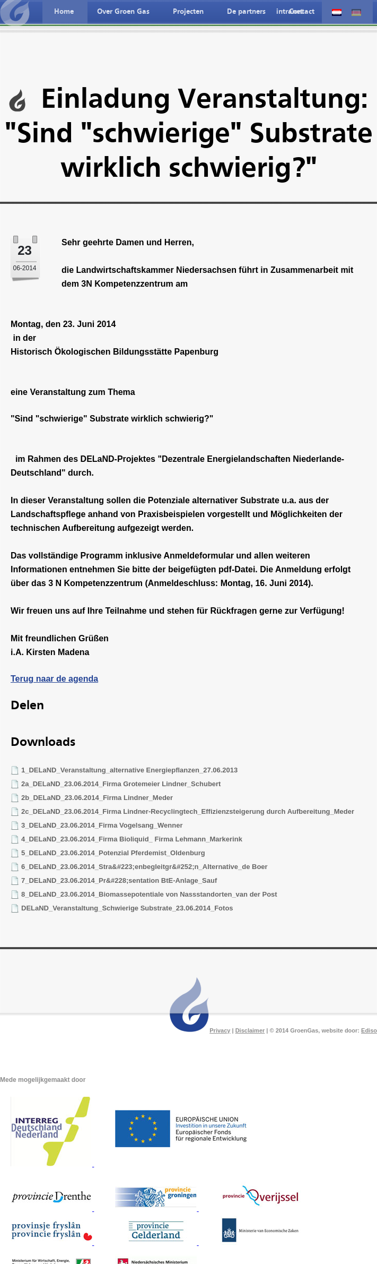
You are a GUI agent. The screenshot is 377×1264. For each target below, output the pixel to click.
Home (64, 11)
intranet (289, 11)
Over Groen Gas (123, 11)
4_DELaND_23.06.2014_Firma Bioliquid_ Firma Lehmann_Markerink (131, 839)
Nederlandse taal (336, 12)
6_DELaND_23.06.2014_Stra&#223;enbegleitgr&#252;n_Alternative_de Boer (144, 867)
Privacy (219, 1030)
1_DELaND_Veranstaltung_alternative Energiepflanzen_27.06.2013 (129, 770)
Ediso (369, 1030)
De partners (246, 11)
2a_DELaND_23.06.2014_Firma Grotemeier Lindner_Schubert (121, 784)
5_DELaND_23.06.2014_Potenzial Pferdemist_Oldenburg (113, 853)
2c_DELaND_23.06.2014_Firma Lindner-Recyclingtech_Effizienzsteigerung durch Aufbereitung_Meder (187, 811)
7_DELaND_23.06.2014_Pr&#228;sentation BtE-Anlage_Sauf (119, 880)
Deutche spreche (356, 12)
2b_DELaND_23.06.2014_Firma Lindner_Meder (97, 798)
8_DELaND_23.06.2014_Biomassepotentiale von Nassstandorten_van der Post (149, 894)
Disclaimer (250, 1030)
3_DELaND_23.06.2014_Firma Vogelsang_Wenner (101, 825)
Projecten (188, 11)
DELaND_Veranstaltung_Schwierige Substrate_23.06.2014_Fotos (127, 908)
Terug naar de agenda (54, 678)
